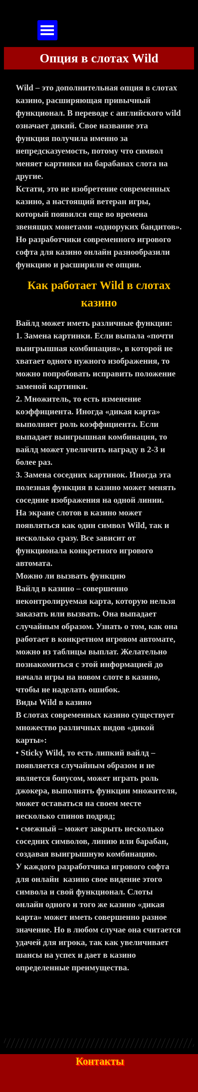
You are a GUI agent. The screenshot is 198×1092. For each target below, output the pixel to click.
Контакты (100, 1061)
